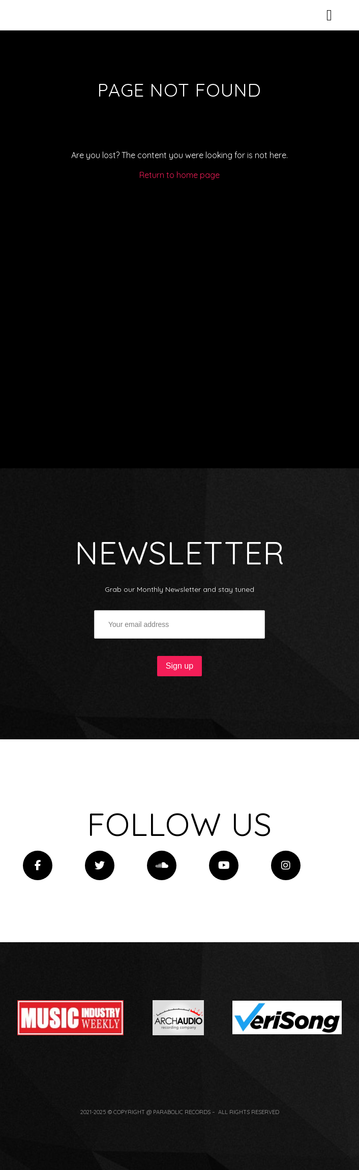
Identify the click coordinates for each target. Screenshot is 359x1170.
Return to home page (179, 290)
